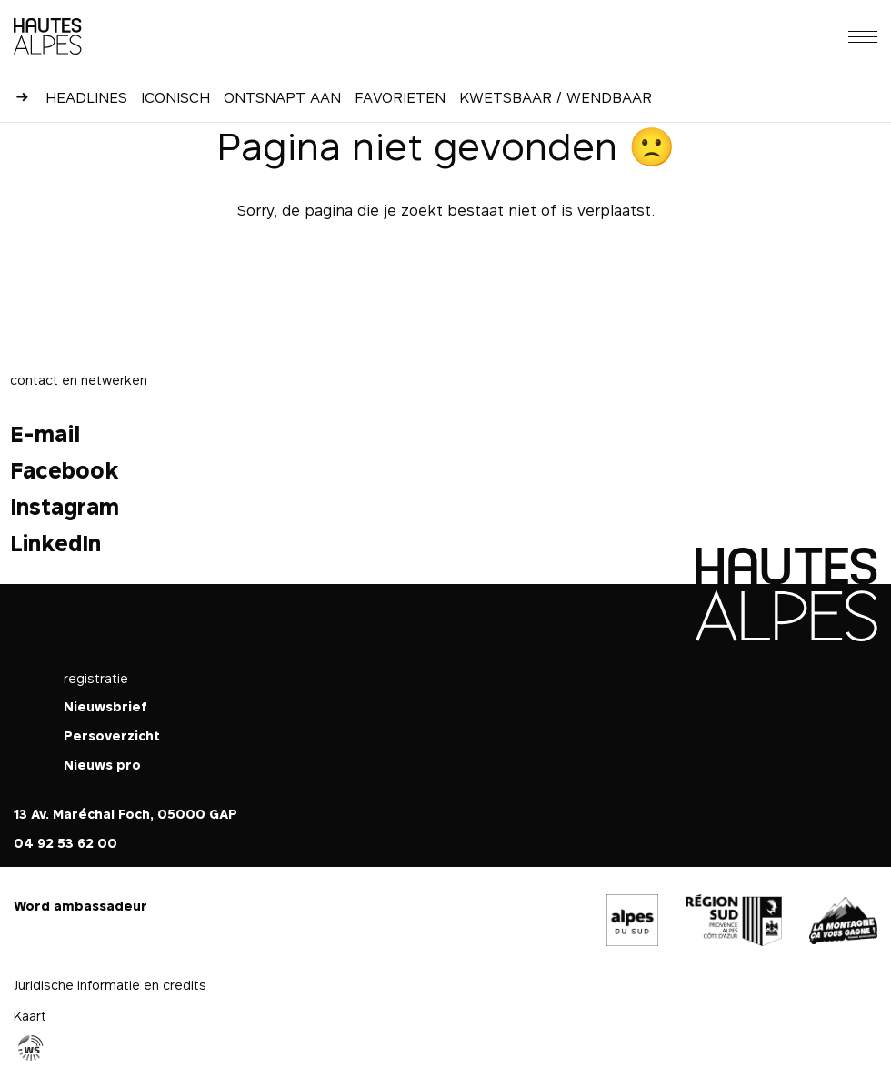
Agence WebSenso (31, 1048)
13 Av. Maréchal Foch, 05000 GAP (125, 813)
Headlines (86, 97)
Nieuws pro (102, 764)
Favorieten (400, 97)
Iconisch (175, 97)
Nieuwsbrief (105, 706)
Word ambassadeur (80, 905)
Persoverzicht (112, 735)
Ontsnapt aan (282, 97)
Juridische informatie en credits (110, 984)
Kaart (30, 1015)
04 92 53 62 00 (65, 843)
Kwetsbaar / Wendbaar (555, 97)
